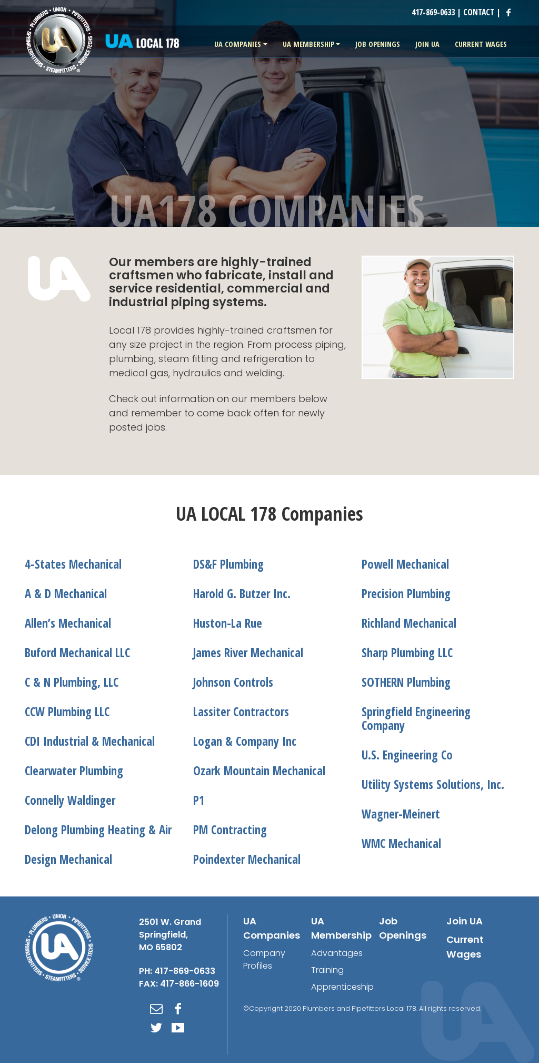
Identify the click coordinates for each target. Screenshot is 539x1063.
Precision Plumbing (406, 594)
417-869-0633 (433, 12)
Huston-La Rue (227, 623)
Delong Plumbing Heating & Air (98, 830)
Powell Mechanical (405, 564)
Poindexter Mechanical (247, 859)
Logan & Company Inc (244, 741)
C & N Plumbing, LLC (71, 682)
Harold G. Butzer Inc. (242, 594)
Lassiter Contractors (241, 712)
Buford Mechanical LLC (77, 653)
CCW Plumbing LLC (67, 712)
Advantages (337, 953)
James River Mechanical (248, 653)
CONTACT (478, 12)
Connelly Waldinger (70, 800)
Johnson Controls (233, 682)
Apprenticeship (342, 987)
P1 (199, 800)
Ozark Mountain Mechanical (259, 771)
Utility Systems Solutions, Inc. (433, 784)
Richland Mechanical (409, 623)
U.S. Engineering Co (407, 755)
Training (327, 970)
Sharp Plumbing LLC (407, 653)
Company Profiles (264, 959)
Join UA (464, 921)
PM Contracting (230, 830)
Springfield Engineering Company (416, 719)
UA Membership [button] (308, 44)
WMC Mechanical (401, 843)
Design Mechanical (68, 859)
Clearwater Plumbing (74, 771)
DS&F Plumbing (228, 564)
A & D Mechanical (66, 594)
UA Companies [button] (237, 44)
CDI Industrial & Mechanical (90, 741)
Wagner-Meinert (401, 814)
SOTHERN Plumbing (406, 682)
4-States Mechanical (73, 564)
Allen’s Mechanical (68, 623)
